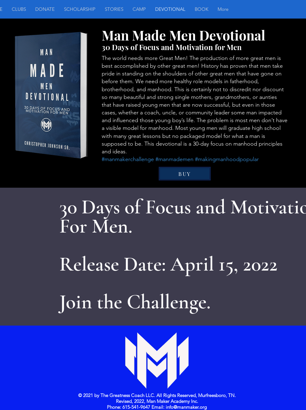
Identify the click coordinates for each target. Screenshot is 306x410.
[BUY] (185, 174)
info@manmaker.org (186, 407)
